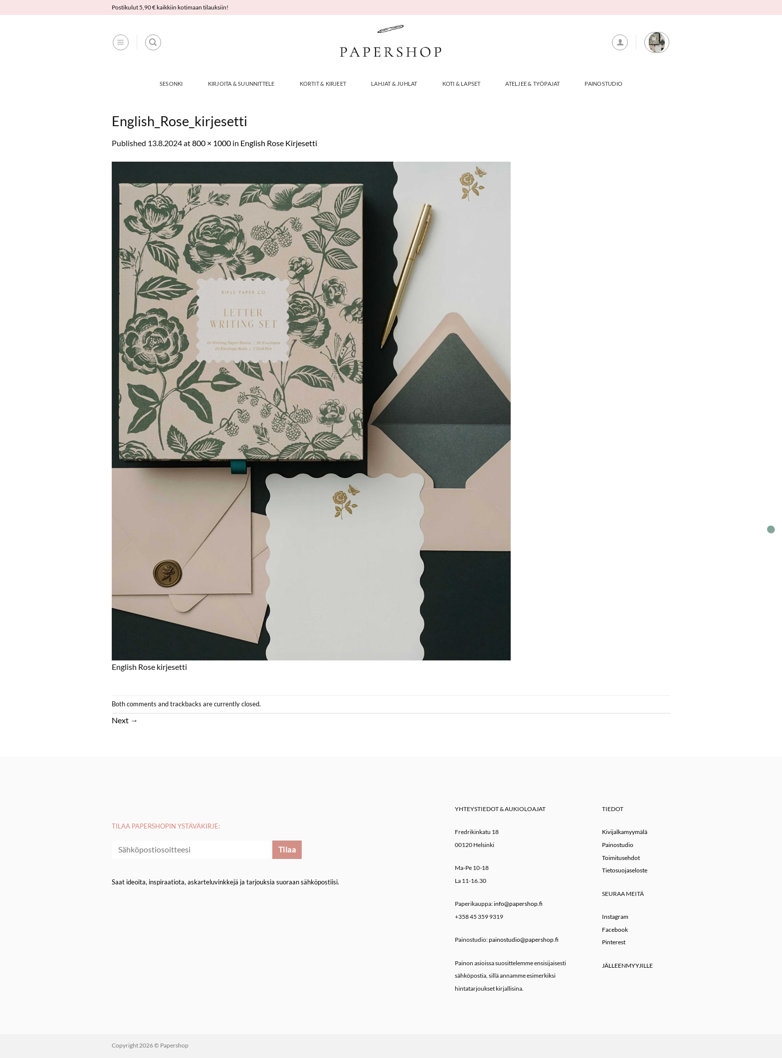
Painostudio (603, 83)
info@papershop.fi (518, 903)
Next (125, 720)
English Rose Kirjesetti (278, 143)
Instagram (615, 916)
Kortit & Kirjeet (323, 83)
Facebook (615, 929)
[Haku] (153, 42)
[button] (121, 42)
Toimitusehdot (621, 857)
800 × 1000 (211, 143)
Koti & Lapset (461, 83)
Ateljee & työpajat (532, 83)
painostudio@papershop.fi (524, 939)
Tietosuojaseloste (624, 870)
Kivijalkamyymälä (624, 832)
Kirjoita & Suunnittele (241, 83)
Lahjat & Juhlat (394, 83)
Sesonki (171, 83)
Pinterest (613, 942)
